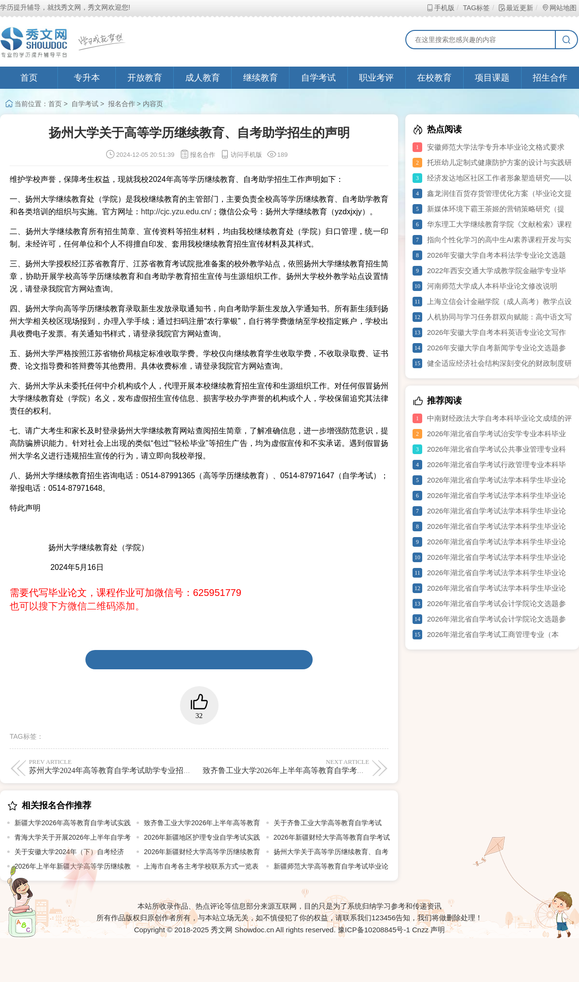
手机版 (440, 8)
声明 (437, 930)
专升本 (87, 78)
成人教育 (202, 78)
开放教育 (144, 78)
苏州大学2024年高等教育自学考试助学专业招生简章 (118, 766)
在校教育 (434, 78)
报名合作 (121, 104)
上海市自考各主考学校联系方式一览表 (201, 866)
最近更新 (515, 8)
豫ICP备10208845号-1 (374, 930)
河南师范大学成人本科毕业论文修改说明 (492, 286)
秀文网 (222, 930)
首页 (29, 78)
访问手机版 (241, 154)
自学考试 (318, 78)
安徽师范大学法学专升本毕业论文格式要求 (496, 147)
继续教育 (260, 78)
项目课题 (492, 78)
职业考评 (376, 78)
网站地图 (559, 8)
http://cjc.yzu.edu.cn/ (176, 211)
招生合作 (550, 78)
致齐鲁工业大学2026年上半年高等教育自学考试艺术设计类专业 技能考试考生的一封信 (350, 766)
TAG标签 (476, 8)
